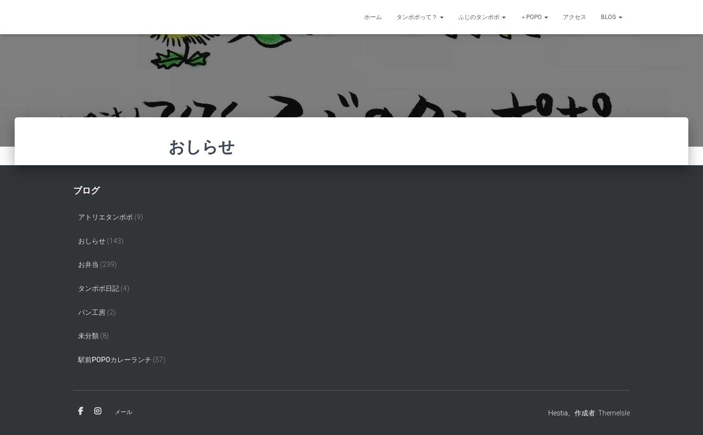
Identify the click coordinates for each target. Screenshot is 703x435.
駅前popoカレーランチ (114, 360)
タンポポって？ (420, 17)
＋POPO (534, 17)
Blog (611, 17)
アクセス (574, 17)
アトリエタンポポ (105, 217)
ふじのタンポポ (482, 17)
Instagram (97, 411)
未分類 (88, 336)
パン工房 (91, 312)
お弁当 (88, 264)
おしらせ (91, 241)
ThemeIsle (614, 413)
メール (123, 412)
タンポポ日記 (98, 288)
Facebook (80, 411)
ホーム (373, 17)
